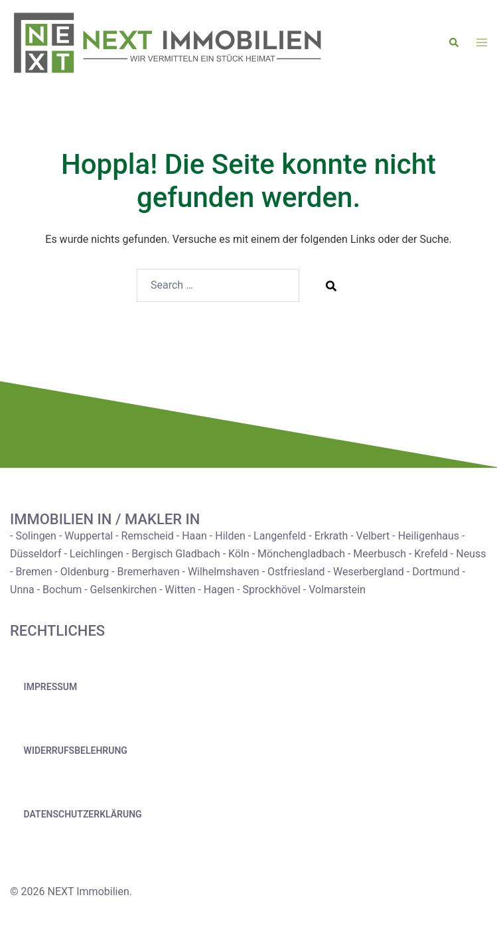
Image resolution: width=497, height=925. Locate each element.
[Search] (331, 285)
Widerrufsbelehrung (75, 750)
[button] (454, 43)
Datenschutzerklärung (83, 814)
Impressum (51, 686)
